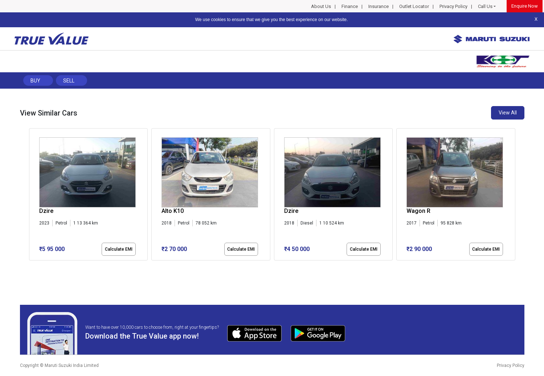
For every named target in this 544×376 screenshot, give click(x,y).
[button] (31, 266)
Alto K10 (172, 210)
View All (508, 113)
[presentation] (33, 196)
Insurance (378, 6)
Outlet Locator (414, 6)
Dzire (46, 210)
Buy (35, 81)
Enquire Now (524, 6)
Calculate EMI (118, 249)
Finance (349, 6)
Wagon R (418, 210)
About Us (321, 6)
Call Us (485, 6)
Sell (68, 81)
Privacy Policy (453, 6)
